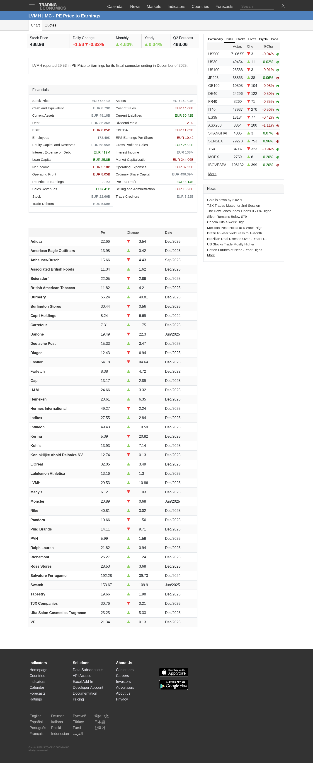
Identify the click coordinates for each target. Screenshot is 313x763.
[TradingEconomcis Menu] (33, 6)
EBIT (36, 130)
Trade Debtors (43, 204)
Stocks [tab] (240, 39)
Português (38, 728)
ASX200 (215, 125)
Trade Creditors (127, 196)
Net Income (41, 167)
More (211, 255)
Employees (40, 137)
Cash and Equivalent (48, 108)
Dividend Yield (126, 123)
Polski (56, 728)
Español (36, 722)
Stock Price (41, 101)
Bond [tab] (274, 39)
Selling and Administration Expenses (137, 189)
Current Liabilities (129, 115)
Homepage (38, 670)
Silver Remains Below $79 (227, 216)
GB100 (214, 86)
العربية (78, 734)
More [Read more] (212, 174)
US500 (213, 54)
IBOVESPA (217, 165)
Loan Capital (41, 159)
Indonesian (60, 734)
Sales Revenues (44, 189)
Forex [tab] (252, 39)
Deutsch (58, 716)
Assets (121, 101)
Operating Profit (44, 174)
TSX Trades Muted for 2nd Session (233, 205)
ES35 (212, 117)
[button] (282, 7)
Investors (123, 682)
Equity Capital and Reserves (53, 145)
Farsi (77, 728)
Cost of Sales (126, 108)
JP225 (213, 78)
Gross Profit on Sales (132, 145)
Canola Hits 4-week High (226, 222)
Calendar (37, 687)
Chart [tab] (35, 25)
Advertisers (125, 687)
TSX (211, 149)
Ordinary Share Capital (133, 174)
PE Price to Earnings (48, 182)
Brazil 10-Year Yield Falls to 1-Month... (236, 233)
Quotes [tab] (50, 25)
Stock (36, 196)
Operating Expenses (131, 167)
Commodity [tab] (215, 39)
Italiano (57, 722)
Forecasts (38, 693)
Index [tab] (229, 39)
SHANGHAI (217, 133)
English (35, 716)
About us (123, 693)
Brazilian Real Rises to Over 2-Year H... (237, 239)
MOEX (213, 157)
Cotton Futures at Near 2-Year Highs (234, 250)
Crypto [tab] (263, 39)
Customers (124, 670)
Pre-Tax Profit (126, 182)
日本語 (99, 722)
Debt (36, 123)
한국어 (99, 728)
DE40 (212, 94)
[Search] (257, 7)
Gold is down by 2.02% (224, 200)
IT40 (212, 109)
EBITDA (122, 130)
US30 (212, 62)
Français (37, 734)
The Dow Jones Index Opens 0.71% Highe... (240, 211)
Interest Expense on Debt (51, 152)
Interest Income (127, 152)
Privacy (122, 699)
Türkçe (78, 722)
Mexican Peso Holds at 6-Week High (234, 228)
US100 (213, 70)
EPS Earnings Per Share (134, 137)
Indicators (37, 682)
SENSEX (215, 141)
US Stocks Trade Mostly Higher (230, 244)
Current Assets (43, 115)
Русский (79, 716)
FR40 (212, 101)
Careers (122, 676)
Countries (37, 676)
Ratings (36, 699)
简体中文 (101, 716)
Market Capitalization (131, 159)
